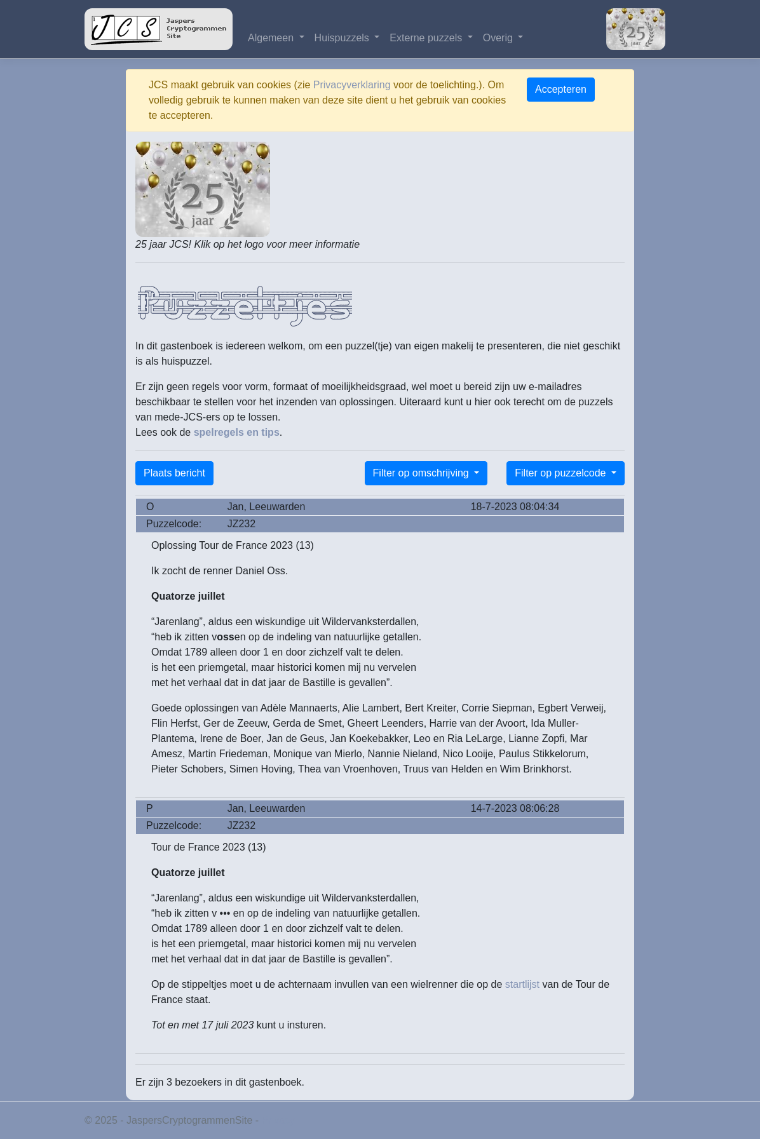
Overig (499, 37)
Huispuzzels (343, 37)
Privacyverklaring (352, 84)
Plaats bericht (174, 473)
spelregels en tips (237, 432)
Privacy (278, 1120)
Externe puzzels (427, 37)
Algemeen (272, 37)
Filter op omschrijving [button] (422, 473)
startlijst (522, 984)
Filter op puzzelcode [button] (562, 473)
